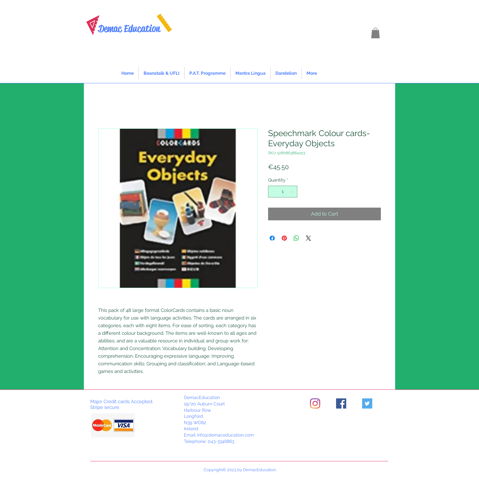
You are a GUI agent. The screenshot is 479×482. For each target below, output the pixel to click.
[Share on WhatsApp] (296, 238)
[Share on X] (308, 238)
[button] (375, 33)
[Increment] (292, 191)
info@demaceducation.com (225, 434)
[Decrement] (273, 191)
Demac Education (129, 28)
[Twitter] (367, 403)
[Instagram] (315, 403)
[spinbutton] (282, 191)
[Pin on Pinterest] (284, 238)
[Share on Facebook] (272, 238)
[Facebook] (341, 403)
